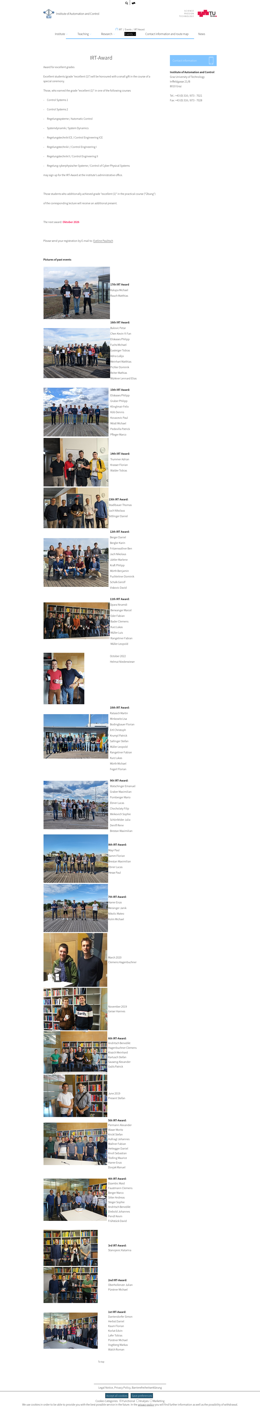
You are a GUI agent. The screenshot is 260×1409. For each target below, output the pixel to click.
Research (108, 34)
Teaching (84, 34)
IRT (119, 29)
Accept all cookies (116, 1395)
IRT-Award (139, 29)
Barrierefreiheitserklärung (147, 1387)
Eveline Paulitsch (103, 241)
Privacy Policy (122, 1387)
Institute (61, 34)
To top (101, 1361)
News (201, 34)
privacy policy (146, 1404)
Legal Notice (105, 1387)
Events (130, 34)
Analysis (142, 1401)
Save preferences (142, 1395)
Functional (127, 1401)
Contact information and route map (166, 34)
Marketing (157, 1401)
